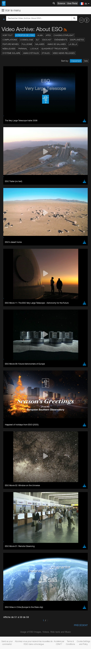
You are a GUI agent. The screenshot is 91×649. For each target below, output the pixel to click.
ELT (37, 39)
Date (86, 61)
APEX (48, 35)
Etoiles (46, 53)
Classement (76, 61)
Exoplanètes (77, 39)
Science (61, 3)
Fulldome (27, 44)
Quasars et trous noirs (54, 48)
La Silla (73, 44)
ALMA (40, 35)
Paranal (22, 48)
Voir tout (7, 35)
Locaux (34, 48)
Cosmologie (26, 39)
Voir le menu (11, 10)
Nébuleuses (8, 48)
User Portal (72, 3)
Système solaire (11, 53)
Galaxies (39, 44)
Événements (60, 39)
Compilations (9, 39)
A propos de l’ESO (25, 35)
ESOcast (46, 39)
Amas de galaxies (56, 44)
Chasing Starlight (64, 35)
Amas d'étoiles (31, 53)
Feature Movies (10, 44)
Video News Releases (64, 53)
